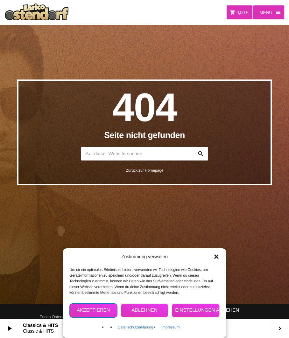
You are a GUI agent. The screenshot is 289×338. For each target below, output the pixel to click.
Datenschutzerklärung (135, 327)
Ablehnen (145, 310)
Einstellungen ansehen (197, 310)
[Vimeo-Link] (36, 12)
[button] (216, 256)
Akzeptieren (93, 310)
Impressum (170, 327)
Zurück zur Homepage (145, 170)
